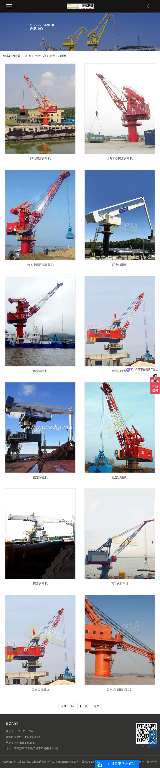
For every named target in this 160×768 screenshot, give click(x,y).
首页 (63, 706)
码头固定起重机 (40, 158)
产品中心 (40, 56)
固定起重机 (119, 264)
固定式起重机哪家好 (119, 689)
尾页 (97, 706)
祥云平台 (152, 761)
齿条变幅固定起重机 (119, 158)
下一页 (83, 706)
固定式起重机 (58, 56)
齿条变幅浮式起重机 (40, 264)
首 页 (28, 56)
